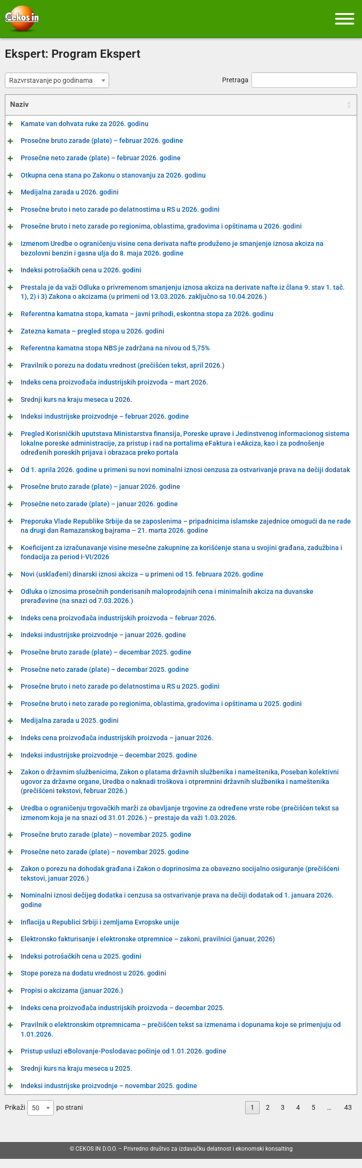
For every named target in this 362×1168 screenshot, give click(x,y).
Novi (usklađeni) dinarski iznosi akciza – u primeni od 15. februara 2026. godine (131, 584)
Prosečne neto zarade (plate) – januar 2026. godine (88, 513)
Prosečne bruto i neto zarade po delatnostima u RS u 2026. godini (109, 209)
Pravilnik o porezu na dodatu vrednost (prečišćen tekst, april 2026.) (112, 365)
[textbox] (53, 80)
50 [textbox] (35, 1117)
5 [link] (313, 1117)
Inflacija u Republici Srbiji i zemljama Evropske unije (89, 931)
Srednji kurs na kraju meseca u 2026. (66, 399)
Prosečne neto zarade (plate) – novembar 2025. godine (94, 861)
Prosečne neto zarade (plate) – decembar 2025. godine (94, 678)
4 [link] (298, 1117)
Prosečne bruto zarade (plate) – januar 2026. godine (90, 496)
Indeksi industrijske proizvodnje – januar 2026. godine (92, 644)
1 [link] (252, 1117)
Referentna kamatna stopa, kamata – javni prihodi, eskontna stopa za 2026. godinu (136, 314)
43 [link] (348, 1117)
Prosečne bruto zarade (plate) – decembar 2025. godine (95, 662)
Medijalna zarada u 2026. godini (59, 192)
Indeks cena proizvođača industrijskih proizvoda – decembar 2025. (112, 1017)
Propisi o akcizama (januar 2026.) (61, 1000)
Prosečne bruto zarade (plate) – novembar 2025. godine (95, 844)
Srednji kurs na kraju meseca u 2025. (66, 1078)
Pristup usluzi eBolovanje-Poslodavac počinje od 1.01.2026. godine (113, 1061)
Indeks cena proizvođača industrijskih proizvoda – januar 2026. (106, 747)
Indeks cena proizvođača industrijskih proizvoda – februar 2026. (108, 627)
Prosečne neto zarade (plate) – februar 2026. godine (90, 158)
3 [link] (283, 1117)
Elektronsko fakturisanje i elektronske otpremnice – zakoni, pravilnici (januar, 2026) (137, 948)
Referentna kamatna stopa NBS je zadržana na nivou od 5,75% (104, 348)
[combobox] (57, 80)
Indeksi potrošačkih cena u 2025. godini (70, 965)
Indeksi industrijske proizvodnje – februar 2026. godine (94, 416)
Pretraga (289, 80)
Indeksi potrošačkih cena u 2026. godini (70, 270)
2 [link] (268, 1117)
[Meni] (344, 19)
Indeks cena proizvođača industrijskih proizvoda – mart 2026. (104, 382)
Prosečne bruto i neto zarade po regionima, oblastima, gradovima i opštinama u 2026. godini (150, 226)
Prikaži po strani (44, 1117)
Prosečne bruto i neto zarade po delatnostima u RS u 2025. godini (109, 696)
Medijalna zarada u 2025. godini (59, 730)
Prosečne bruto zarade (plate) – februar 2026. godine (91, 140)
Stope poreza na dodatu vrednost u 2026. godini (83, 983)
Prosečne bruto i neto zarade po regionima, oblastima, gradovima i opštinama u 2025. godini (150, 713)
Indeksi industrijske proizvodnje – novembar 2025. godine (98, 1095)
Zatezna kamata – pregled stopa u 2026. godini (82, 331)
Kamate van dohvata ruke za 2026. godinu (74, 124)
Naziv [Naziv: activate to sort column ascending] (19, 104)
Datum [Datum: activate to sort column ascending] (330, 104)
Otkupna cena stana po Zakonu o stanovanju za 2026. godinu (102, 175)
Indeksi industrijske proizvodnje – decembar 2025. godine (98, 764)
